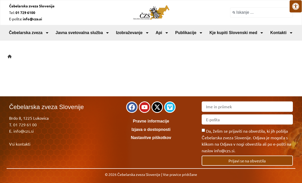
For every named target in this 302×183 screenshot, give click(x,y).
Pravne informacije (151, 121)
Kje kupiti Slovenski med (237, 32)
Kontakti (281, 32)
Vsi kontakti (19, 143)
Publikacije (189, 32)
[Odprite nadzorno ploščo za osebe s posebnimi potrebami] (296, 6)
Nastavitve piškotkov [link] (151, 137)
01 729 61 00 (25, 124)
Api (162, 32)
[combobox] (261, 12)
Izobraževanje (132, 32)
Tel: (22, 12)
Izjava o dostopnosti (151, 129)
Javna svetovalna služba (82, 32)
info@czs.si (23, 130)
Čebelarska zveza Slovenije (31, 6)
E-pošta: (25, 19)
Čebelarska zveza (29, 32)
